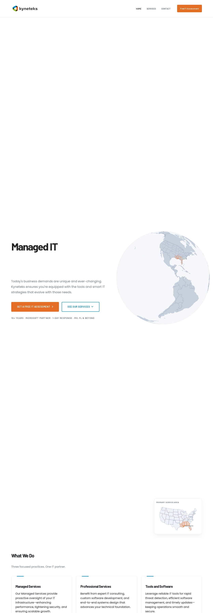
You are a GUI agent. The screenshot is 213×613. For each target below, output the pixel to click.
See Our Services (80, 306)
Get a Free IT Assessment (35, 306)
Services (151, 8)
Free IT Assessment (189, 8)
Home (138, 8)
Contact (166, 8)
